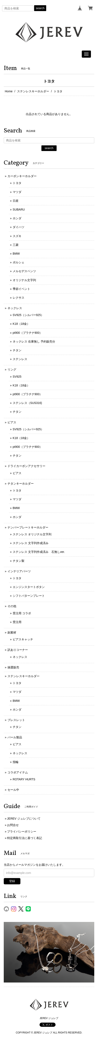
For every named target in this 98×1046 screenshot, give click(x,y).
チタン (17, 350)
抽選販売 (13, 667)
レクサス (18, 297)
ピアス (11, 422)
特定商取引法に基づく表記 (24, 838)
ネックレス (14, 308)
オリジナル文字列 (24, 280)
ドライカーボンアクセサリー (26, 466)
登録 (12, 881)
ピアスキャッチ (23, 639)
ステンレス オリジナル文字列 (32, 534)
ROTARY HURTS (24, 779)
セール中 (13, 789)
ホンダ (17, 218)
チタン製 (18, 560)
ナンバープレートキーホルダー (27, 527)
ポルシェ (18, 262)
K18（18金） (21, 323)
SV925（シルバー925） (28, 315)
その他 (11, 606)
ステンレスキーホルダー (33, 91)
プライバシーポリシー (21, 831)
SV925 (17, 376)
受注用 (17, 622)
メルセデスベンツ (24, 271)
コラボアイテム (17, 772)
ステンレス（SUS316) (27, 403)
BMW (16, 253)
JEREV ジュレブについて (24, 818)
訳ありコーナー (17, 649)
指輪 (16, 762)
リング (11, 369)
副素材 (11, 632)
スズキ (17, 236)
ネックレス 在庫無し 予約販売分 (34, 341)
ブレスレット (16, 720)
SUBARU (19, 209)
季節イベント (21, 289)
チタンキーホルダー (20, 483)
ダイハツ (18, 227)
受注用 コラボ (22, 613)
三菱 (16, 244)
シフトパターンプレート (29, 595)
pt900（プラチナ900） (27, 332)
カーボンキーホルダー (22, 176)
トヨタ (17, 183)
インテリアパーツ (19, 571)
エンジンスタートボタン (29, 587)
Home (8, 91)
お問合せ (13, 825)
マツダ (17, 192)
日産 (16, 200)
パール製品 (14, 737)
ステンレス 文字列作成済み (30, 543)
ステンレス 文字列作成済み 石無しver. (39, 551)
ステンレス (20, 359)
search (40, 8)
